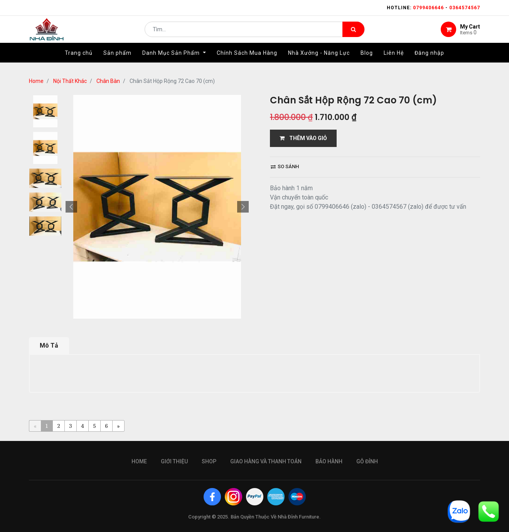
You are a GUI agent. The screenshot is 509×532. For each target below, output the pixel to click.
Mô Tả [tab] (49, 345)
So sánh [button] (285, 166)
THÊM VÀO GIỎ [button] (303, 138)
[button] (71, 207)
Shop (209, 461)
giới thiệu (174, 461)
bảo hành (328, 461)
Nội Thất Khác (70, 81)
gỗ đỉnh (367, 461)
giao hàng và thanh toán (266, 461)
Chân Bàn (108, 81)
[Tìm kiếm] (353, 33)
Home (36, 81)
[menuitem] (78, 60)
